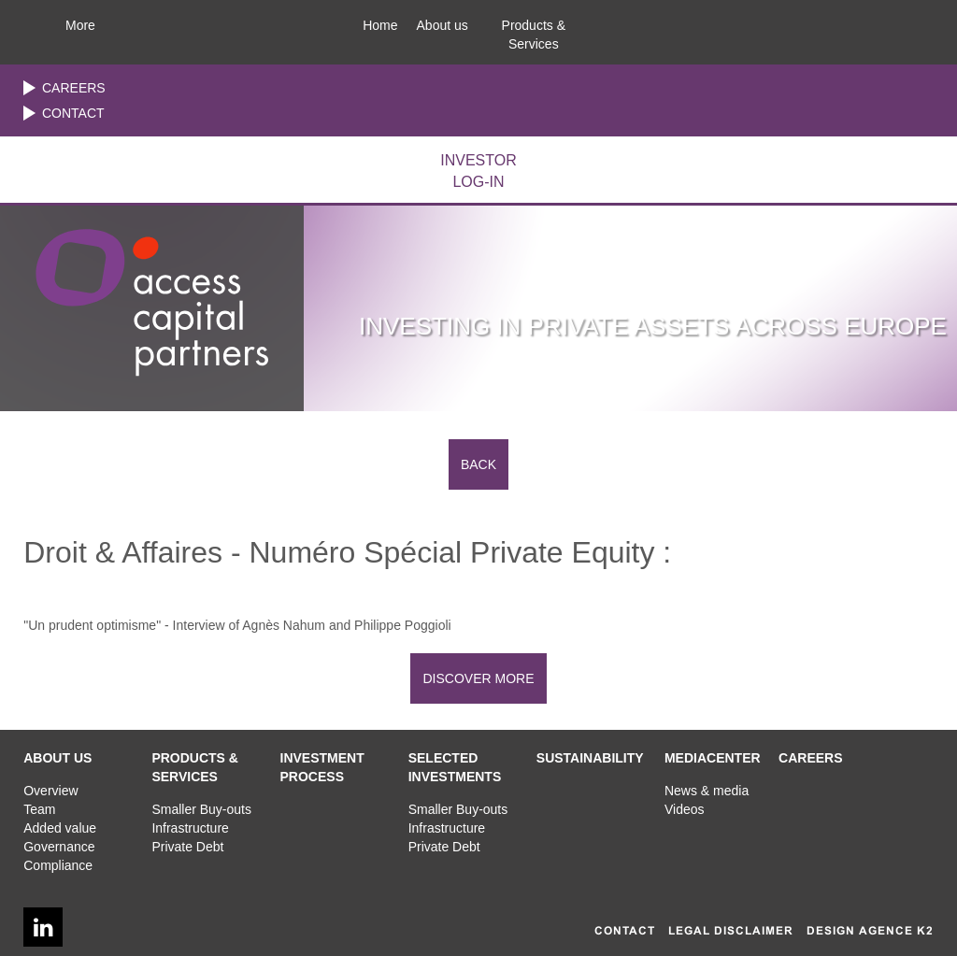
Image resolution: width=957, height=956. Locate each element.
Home (380, 25)
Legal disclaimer (730, 930)
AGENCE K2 (896, 930)
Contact (73, 113)
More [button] (80, 25)
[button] (442, 20)
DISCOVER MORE (478, 678)
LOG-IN (478, 170)
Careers (74, 87)
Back (478, 464)
